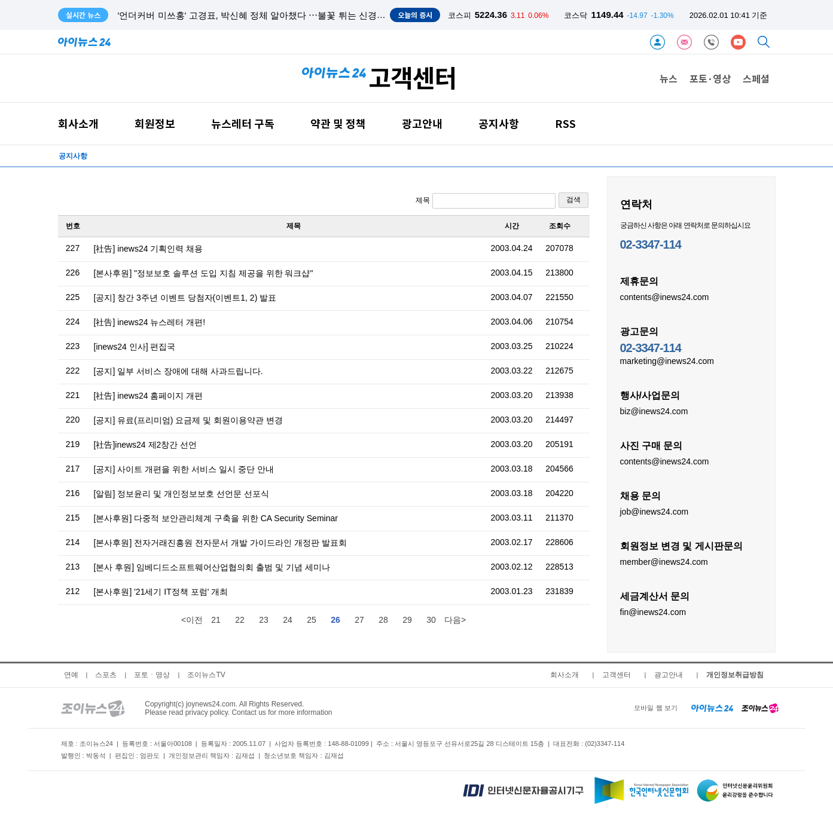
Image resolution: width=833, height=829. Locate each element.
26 (335, 620)
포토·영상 (710, 78)
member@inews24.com (664, 561)
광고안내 (422, 123)
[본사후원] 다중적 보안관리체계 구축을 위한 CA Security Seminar (216, 518)
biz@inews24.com (654, 410)
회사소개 (78, 123)
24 (287, 620)
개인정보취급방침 (735, 675)
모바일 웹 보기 (655, 707)
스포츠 (106, 675)
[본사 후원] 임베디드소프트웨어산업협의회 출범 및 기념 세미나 (212, 567)
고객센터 (616, 675)
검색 (573, 199)
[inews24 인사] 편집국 (135, 346)
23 (263, 620)
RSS (565, 123)
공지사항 (498, 123)
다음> (455, 620)
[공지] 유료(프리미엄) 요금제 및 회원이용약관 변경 (188, 420)
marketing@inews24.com (667, 360)
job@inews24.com (654, 511)
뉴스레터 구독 (242, 123)
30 (431, 620)
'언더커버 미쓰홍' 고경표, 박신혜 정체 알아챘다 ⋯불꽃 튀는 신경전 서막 (262, 15)
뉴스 (669, 78)
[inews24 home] (712, 707)
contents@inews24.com (664, 296)
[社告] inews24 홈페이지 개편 (148, 395)
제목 (485, 201)
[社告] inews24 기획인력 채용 (148, 248)
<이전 (192, 620)
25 (311, 620)
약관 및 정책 (338, 123)
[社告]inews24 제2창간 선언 (145, 444)
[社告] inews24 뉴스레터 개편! (150, 322)
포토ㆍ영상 (152, 675)
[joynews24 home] (760, 707)
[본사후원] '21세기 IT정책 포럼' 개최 (161, 591)
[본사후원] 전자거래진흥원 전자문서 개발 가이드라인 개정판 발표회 (220, 542)
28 (383, 620)
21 (216, 620)
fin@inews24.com (653, 611)
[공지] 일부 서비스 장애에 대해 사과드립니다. (178, 371)
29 (407, 620)
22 (240, 620)
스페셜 (756, 78)
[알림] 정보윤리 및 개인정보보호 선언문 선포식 (181, 493)
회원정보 (155, 123)
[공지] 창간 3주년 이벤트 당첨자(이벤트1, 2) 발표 (185, 297)
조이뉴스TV (206, 675)
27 (359, 620)
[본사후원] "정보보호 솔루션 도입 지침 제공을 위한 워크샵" (203, 273)
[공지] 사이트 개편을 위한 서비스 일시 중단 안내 (184, 469)
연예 (71, 675)
